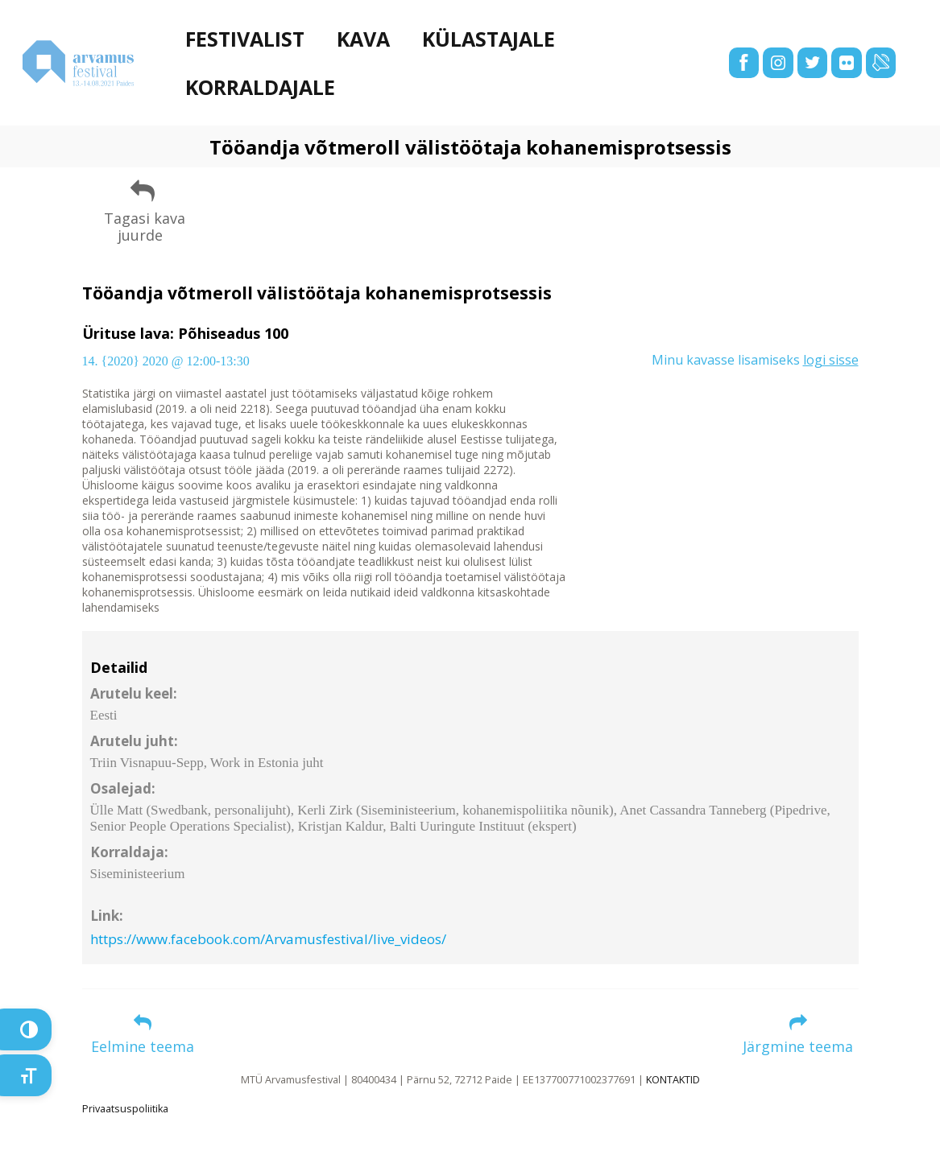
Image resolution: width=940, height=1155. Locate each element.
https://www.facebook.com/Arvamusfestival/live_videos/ (268, 939)
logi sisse (831, 360)
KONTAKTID (673, 1080)
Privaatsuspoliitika (125, 1109)
